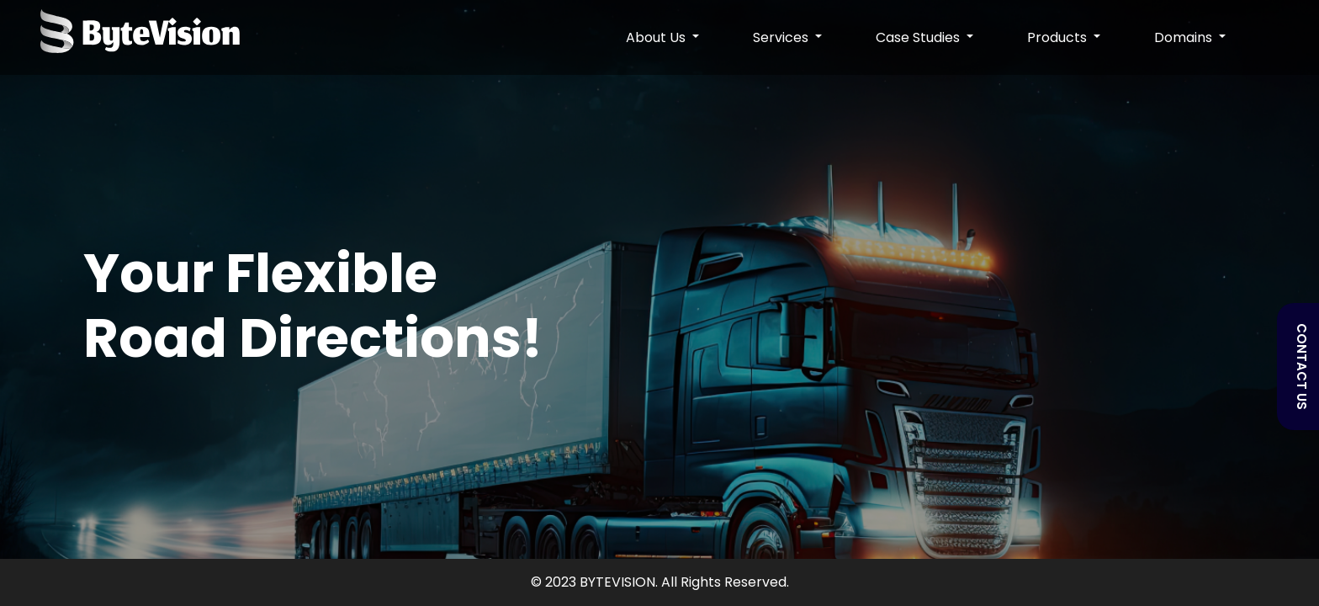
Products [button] (1058, 37)
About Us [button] (657, 37)
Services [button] (782, 37)
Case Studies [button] (919, 37)
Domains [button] (1185, 37)
